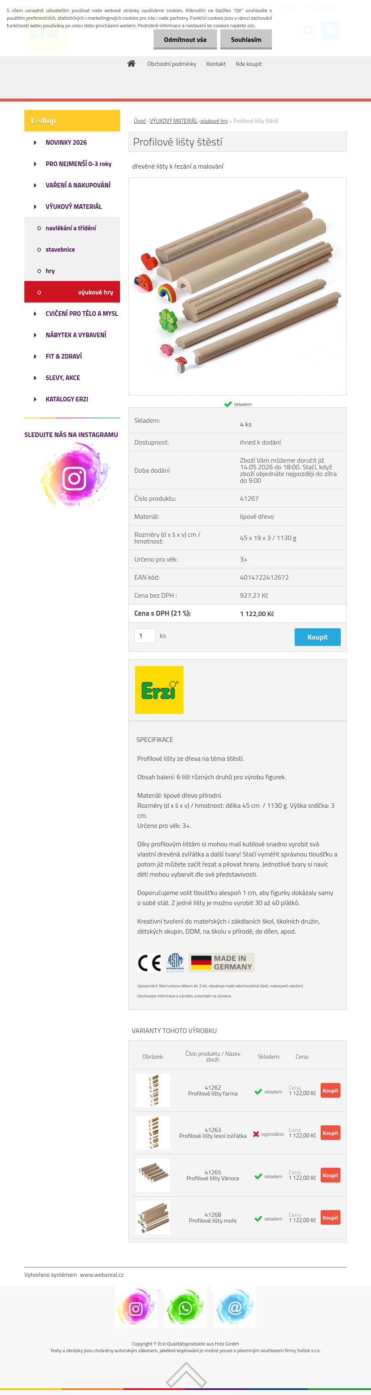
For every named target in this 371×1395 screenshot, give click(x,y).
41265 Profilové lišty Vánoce (212, 1175)
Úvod (140, 121)
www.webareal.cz (102, 1274)
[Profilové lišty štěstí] (237, 181)
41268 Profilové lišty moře (213, 1217)
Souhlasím (246, 39)
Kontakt (216, 63)
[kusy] (144, 635)
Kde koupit (249, 63)
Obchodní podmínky (171, 63)
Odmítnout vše (185, 39)
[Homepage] (131, 63)
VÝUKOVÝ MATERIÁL (173, 121)
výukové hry (214, 121)
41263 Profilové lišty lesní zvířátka (213, 1132)
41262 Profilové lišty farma (213, 1090)
